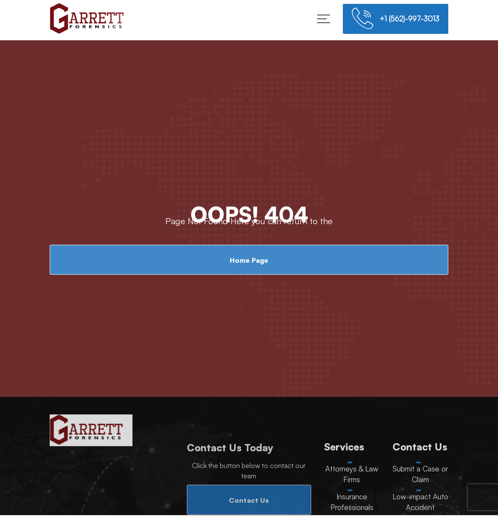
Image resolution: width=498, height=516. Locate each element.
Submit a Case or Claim (420, 475)
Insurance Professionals (351, 503)
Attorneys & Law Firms (351, 475)
